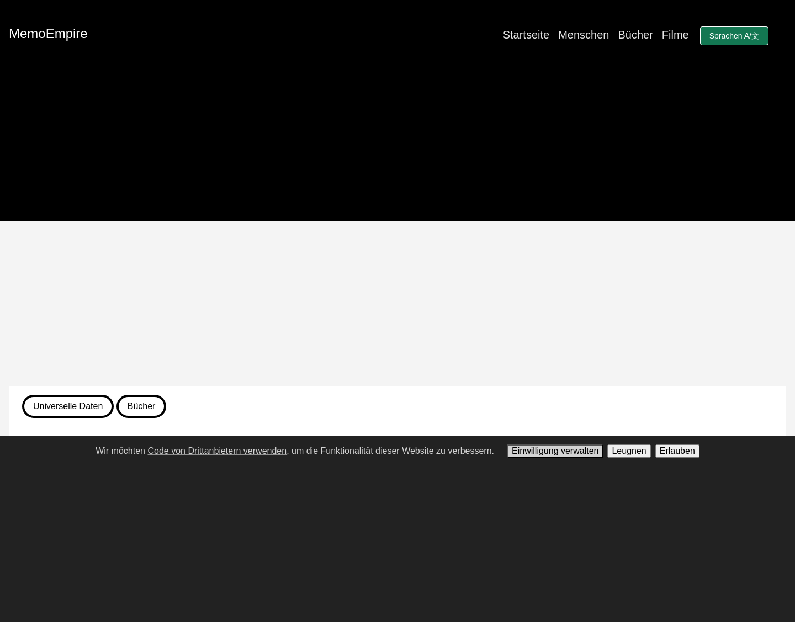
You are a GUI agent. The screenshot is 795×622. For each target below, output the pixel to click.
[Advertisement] (397, 303)
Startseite (526, 35)
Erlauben (677, 450)
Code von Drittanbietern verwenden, (218, 450)
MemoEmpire (48, 33)
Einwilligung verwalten (555, 450)
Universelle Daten (68, 406)
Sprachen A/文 (734, 35)
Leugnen (629, 450)
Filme (675, 35)
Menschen (583, 35)
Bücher (635, 35)
